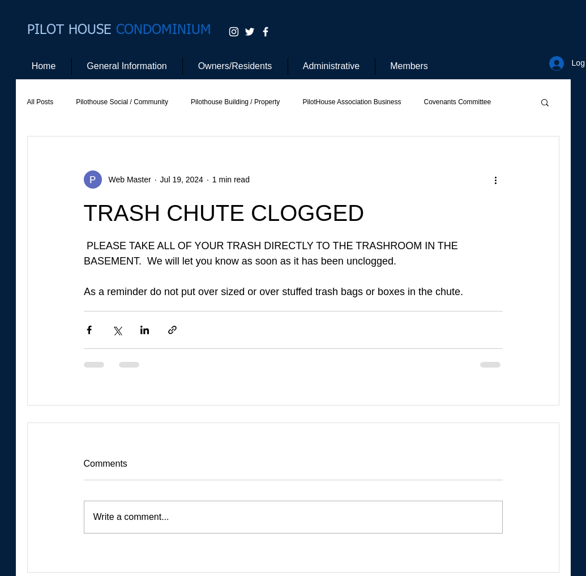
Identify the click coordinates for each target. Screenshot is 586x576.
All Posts (40, 102)
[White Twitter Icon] (249, 31)
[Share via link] (172, 330)
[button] (545, 101)
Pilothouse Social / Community (122, 102)
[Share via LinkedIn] (144, 330)
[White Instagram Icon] (234, 31)
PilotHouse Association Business (351, 102)
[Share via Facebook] (89, 330)
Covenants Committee (457, 102)
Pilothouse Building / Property (235, 102)
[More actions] (496, 179)
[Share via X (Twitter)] (117, 330)
